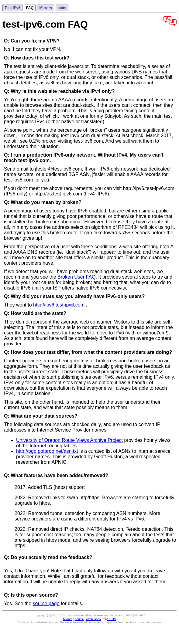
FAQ (30, 8)
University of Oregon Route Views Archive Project (69, 440)
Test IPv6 (12, 8)
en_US (109, 619)
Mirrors (45, 8)
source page (46, 603)
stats (62, 8)
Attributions (93, 619)
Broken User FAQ (76, 277)
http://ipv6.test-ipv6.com (58, 304)
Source (79, 619)
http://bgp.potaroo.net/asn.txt (47, 451)
